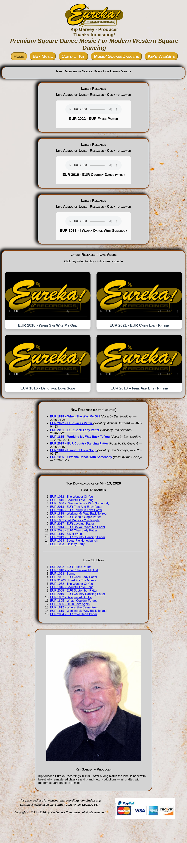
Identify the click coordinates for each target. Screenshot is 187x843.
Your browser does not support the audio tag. (93, 109)
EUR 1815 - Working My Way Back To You (78, 513)
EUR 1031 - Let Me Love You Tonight (75, 520)
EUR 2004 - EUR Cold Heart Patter (73, 614)
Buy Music (42, 56)
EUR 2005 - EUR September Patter (73, 590)
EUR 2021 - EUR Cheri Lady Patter (73, 530)
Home (19, 56)
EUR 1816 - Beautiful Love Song (72, 500)
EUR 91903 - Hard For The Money (73, 580)
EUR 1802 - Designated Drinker (71, 597)
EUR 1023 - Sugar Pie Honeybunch (74, 540)
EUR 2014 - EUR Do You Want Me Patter (77, 527)
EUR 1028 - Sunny (62, 573)
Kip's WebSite (161, 56)
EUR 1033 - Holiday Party (67, 544)
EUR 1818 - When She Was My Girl (74, 570)
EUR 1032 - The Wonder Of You (71, 496)
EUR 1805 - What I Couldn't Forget (73, 600)
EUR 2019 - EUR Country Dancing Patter (77, 537)
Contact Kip (73, 56)
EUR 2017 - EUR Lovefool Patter (72, 523)
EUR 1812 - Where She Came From (74, 607)
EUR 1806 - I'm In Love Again (70, 604)
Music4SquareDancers (116, 56)
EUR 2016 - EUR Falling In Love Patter (76, 510)
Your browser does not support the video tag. (47, 296)
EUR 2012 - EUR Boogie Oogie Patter (75, 516)
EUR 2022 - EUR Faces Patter (70, 566)
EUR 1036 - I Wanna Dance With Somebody (79, 503)
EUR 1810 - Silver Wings (66, 533)
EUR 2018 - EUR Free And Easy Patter (76, 506)
